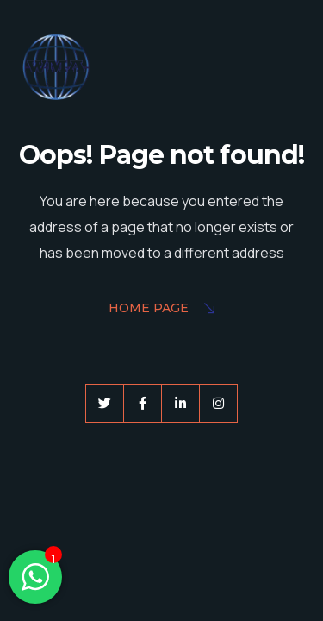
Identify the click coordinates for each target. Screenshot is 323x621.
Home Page (161, 309)
